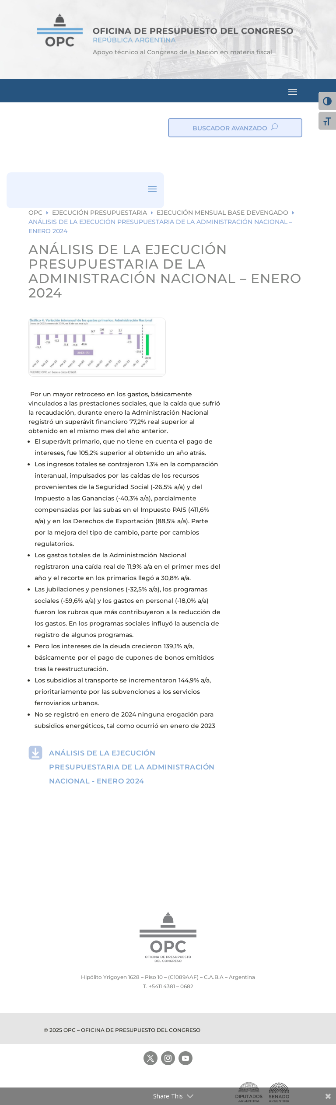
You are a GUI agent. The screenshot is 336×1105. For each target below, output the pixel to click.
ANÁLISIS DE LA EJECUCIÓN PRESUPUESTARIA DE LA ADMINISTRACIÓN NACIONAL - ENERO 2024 (132, 767)
